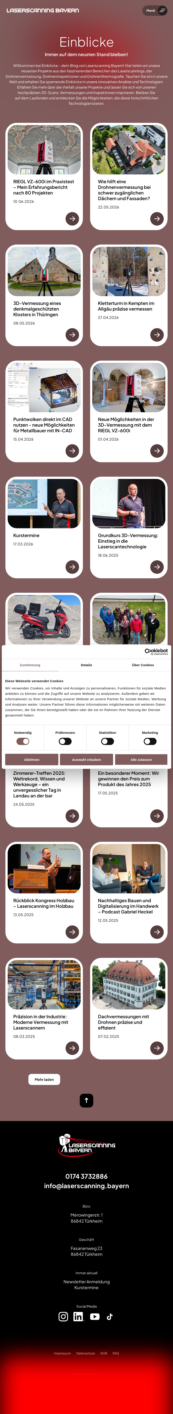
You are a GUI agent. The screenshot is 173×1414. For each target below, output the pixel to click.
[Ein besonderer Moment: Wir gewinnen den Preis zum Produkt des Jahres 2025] (129, 770)
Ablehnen (31, 759)
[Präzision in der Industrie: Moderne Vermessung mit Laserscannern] (44, 1008)
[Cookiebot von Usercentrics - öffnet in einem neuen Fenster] (148, 652)
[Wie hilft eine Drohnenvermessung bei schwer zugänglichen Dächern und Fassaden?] (129, 176)
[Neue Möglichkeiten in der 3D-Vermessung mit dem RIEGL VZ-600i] (129, 411)
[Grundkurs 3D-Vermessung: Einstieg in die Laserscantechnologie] (129, 527)
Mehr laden (44, 1079)
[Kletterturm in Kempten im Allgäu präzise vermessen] (129, 295)
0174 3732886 (86, 1176)
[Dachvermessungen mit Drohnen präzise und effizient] (129, 1008)
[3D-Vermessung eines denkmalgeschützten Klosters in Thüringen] (44, 295)
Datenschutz (85, 1353)
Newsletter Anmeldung (87, 1281)
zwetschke (95, 1374)
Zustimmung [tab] (30, 665)
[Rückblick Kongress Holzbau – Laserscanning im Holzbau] (44, 892)
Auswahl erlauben (86, 759)
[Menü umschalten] (162, 10)
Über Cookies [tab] (143, 665)
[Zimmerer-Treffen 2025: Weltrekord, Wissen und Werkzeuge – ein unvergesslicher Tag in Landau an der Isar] (44, 770)
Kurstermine (86, 1287)
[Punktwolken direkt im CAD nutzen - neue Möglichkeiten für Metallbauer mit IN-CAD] (44, 411)
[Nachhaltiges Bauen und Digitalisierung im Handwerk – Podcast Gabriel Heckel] (129, 892)
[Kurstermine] (44, 527)
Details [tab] (86, 665)
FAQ (116, 1353)
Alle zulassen (141, 759)
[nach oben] (86, 1100)
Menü (150, 10)
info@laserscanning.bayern (86, 1186)
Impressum (62, 1353)
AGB (103, 1353)
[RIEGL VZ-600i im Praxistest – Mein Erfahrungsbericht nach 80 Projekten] (44, 176)
